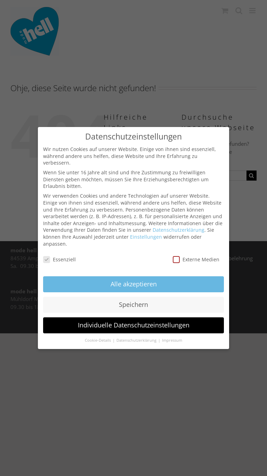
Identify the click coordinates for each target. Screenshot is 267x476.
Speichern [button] (133, 304)
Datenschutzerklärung (178, 229)
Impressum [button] (172, 339)
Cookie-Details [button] (98, 339)
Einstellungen (146, 236)
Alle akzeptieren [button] (134, 283)
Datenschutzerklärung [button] (136, 339)
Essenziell (59, 259)
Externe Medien (196, 259)
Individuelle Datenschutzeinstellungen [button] (133, 324)
